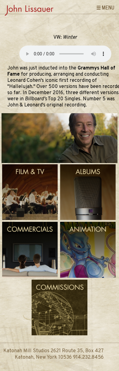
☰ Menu (105, 7)
